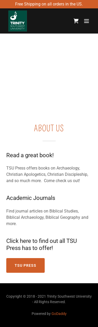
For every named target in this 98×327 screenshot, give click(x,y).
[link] (17, 20)
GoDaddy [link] (59, 314)
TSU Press (25, 265)
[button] (86, 21)
